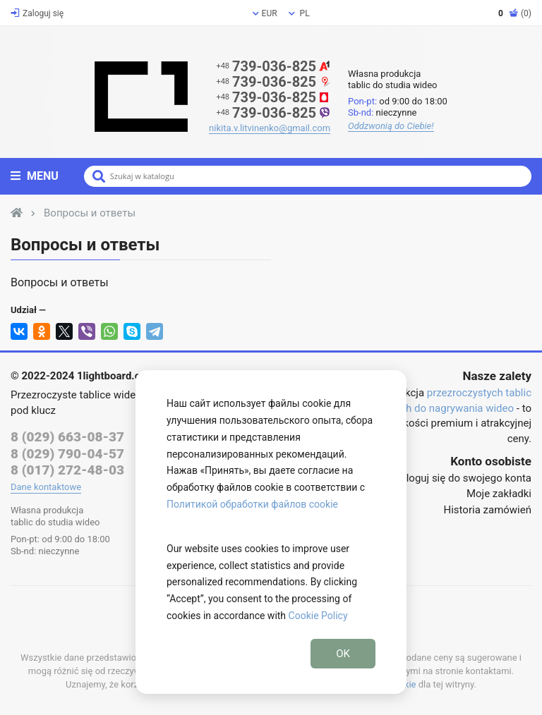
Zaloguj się (37, 13)
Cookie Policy (318, 615)
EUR (265, 13)
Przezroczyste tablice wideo (76, 395)
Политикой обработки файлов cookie (252, 504)
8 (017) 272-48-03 (67, 470)
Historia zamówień (487, 509)
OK (343, 653)
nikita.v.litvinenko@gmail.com (269, 128)
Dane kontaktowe (46, 487)
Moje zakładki (498, 493)
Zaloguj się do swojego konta (463, 478)
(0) (514, 13)
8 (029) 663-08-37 (67, 437)
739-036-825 (273, 66)
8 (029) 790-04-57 (67, 454)
